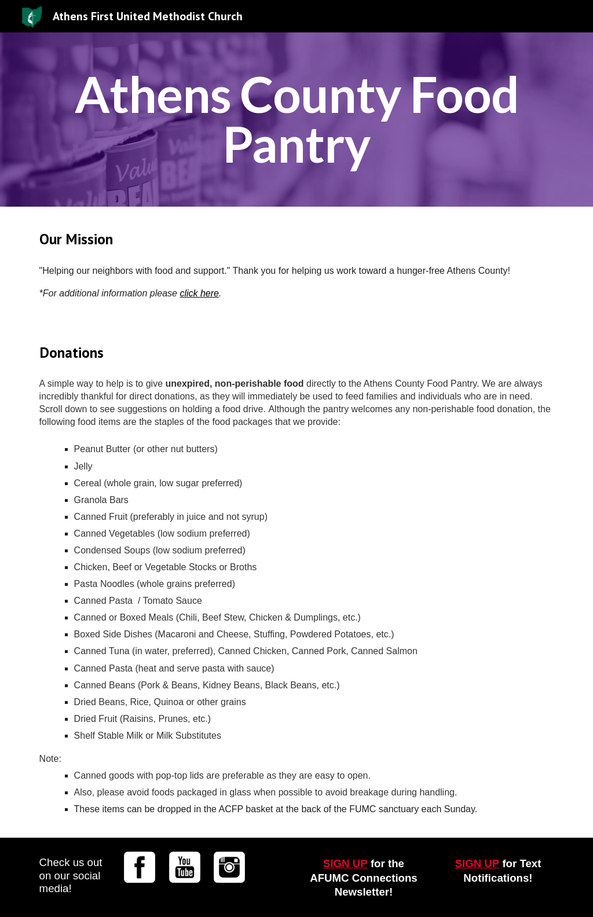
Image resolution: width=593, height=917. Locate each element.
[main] (297, 119)
